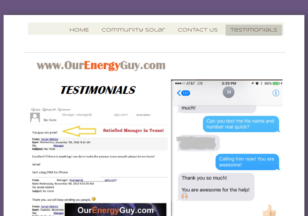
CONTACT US (198, 30)
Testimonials (253, 30)
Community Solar (133, 30)
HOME (79, 30)
